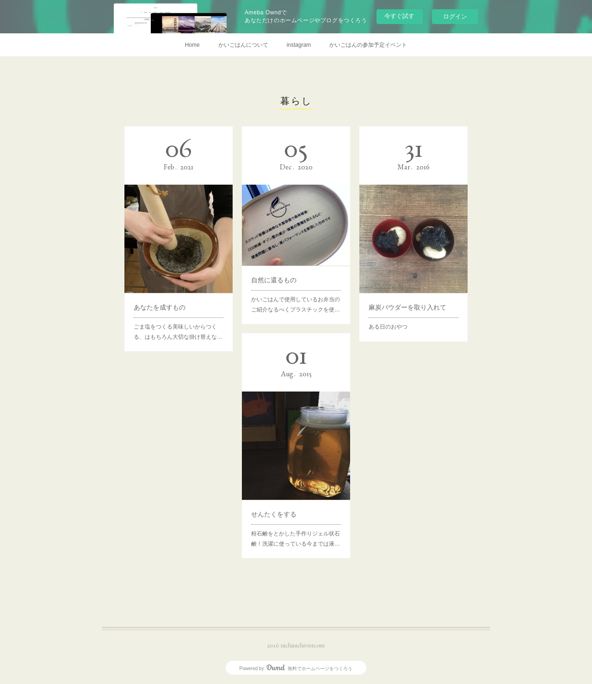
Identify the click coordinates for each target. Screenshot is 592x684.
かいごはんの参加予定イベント (368, 45)
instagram (299, 45)
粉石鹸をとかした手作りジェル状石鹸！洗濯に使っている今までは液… (295, 538)
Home (192, 45)
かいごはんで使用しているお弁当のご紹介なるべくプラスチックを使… (295, 304)
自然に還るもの (273, 280)
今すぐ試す (399, 15)
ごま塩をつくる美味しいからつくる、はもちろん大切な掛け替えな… (178, 331)
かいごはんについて (243, 45)
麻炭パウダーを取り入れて (407, 307)
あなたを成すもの (159, 307)
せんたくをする (273, 514)
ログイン (455, 16)
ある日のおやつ (388, 326)
